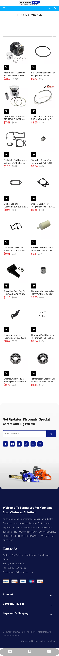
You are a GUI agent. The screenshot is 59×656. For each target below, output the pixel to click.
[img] (29, 474)
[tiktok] (40, 444)
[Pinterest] (33, 444)
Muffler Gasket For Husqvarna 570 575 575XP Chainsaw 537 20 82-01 (16, 205)
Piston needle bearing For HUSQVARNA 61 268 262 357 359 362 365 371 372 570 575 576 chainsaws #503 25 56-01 (42, 293)
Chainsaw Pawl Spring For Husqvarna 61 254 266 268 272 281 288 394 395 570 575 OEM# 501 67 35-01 (43, 336)
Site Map (51, 641)
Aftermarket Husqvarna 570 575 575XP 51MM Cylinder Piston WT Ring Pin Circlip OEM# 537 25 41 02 (14, 74)
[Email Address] (24, 434)
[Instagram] (12, 444)
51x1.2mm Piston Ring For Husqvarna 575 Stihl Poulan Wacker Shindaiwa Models (43, 74)
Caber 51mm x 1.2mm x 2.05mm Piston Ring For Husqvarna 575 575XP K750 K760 (42, 118)
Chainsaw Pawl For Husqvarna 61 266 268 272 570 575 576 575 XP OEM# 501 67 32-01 (16, 336)
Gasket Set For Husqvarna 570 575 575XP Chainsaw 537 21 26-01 (15, 161)
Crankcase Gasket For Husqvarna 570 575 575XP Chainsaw (16, 249)
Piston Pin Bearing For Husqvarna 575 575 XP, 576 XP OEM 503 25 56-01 (43, 161)
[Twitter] (19, 444)
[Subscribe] (51, 433)
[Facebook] (5, 444)
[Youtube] (26, 444)
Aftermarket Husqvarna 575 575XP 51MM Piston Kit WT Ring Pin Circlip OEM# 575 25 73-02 (15, 118)
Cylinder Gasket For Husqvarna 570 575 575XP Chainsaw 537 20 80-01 (43, 205)
